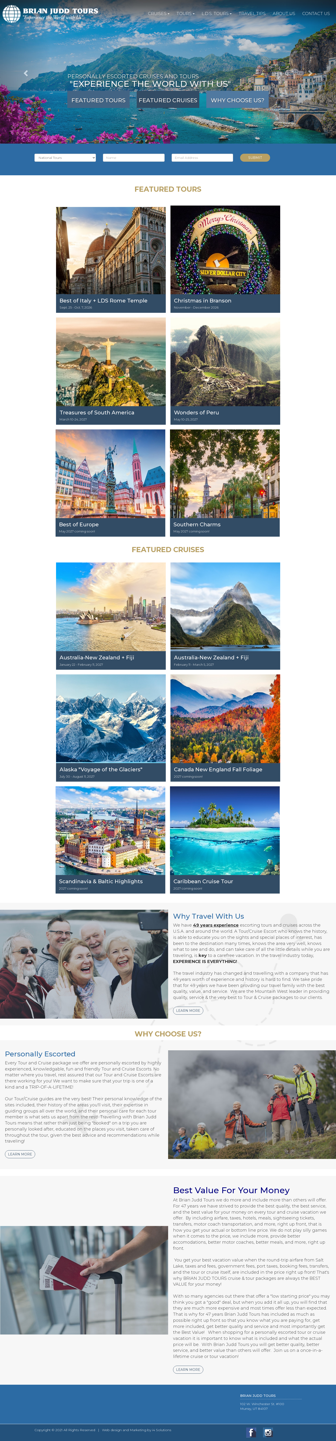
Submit (255, 158)
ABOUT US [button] (284, 13)
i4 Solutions (161, 1430)
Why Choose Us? (237, 100)
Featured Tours (98, 100)
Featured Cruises (168, 100)
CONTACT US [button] (316, 13)
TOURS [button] (186, 13)
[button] (25, 72)
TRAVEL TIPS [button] (252, 13)
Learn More (188, 1011)
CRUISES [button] (159, 13)
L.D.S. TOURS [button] (217, 13)
